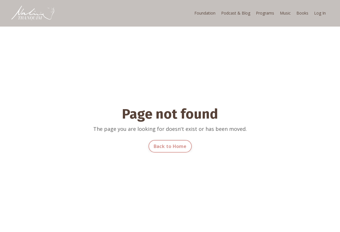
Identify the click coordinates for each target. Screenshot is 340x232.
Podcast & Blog (235, 13)
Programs (265, 13)
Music (285, 13)
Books (302, 13)
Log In (320, 13)
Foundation (204, 13)
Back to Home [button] (170, 146)
